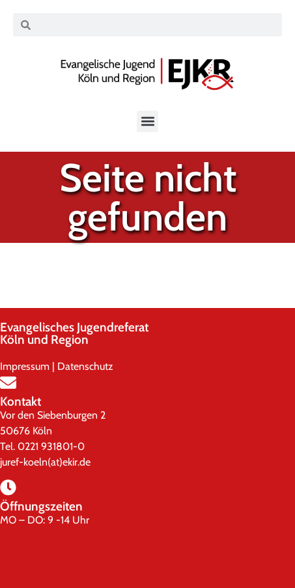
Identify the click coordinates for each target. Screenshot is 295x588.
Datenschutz (85, 366)
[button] (147, 121)
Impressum (24, 366)
